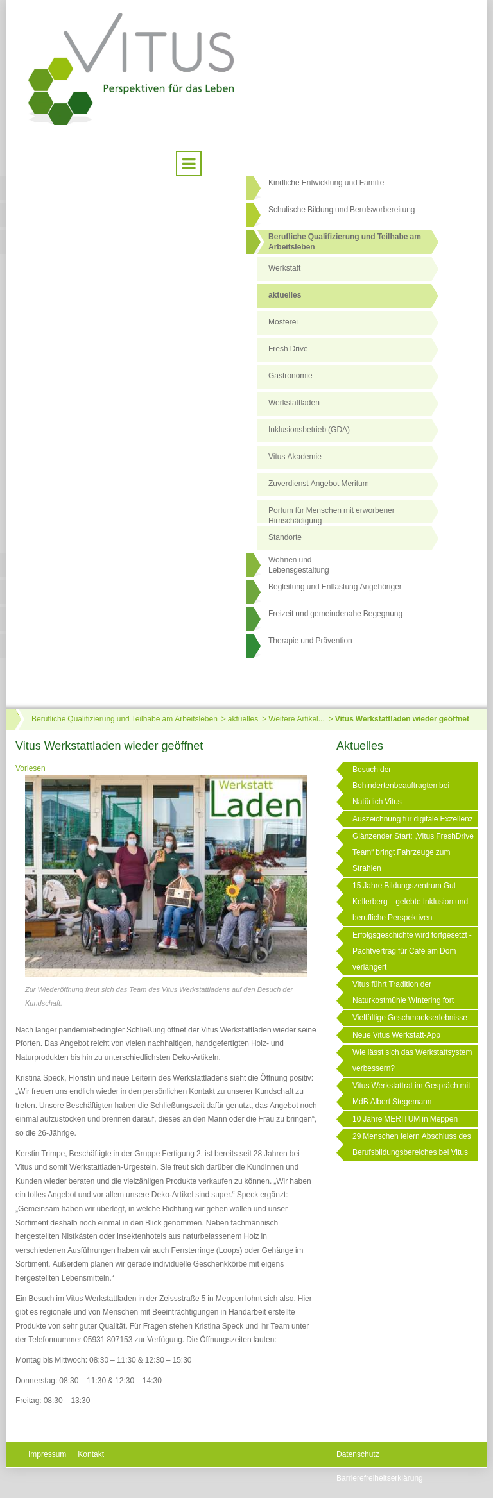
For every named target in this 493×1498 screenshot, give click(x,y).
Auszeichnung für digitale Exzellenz (412, 819)
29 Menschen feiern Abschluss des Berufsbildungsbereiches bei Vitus (411, 1144)
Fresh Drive (288, 349)
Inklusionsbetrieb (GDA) (309, 429)
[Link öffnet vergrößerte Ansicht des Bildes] (166, 877)
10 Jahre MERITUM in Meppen (405, 1119)
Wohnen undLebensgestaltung (298, 565)
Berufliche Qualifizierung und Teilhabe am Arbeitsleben (344, 242)
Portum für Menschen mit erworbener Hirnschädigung (331, 515)
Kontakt (91, 1454)
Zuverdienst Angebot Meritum (318, 483)
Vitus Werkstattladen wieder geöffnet (402, 719)
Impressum (47, 1454)
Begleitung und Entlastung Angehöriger (335, 587)
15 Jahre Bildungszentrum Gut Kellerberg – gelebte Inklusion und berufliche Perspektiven (410, 902)
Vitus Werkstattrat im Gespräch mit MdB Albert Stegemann (411, 1094)
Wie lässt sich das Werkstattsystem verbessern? (412, 1060)
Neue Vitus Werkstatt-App (396, 1035)
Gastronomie (290, 376)
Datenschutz (357, 1454)
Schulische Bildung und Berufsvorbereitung (341, 210)
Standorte (285, 537)
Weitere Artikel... (296, 719)
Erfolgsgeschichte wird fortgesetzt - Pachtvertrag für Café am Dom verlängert (412, 951)
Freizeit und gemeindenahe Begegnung (335, 614)
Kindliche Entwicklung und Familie (326, 183)
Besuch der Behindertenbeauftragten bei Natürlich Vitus (400, 785)
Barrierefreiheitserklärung (379, 1478)
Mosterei (283, 322)
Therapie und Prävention (310, 640)
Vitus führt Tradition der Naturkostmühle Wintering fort (403, 992)
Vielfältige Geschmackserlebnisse (409, 1018)
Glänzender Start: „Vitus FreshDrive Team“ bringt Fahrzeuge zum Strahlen (413, 852)
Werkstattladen (294, 403)
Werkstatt (284, 268)
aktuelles (284, 295)
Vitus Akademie (295, 456)
